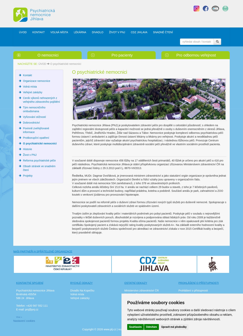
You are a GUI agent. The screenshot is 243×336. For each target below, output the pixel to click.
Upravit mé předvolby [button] (173, 326)
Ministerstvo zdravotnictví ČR (141, 290)
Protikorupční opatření (36, 137)
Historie (27, 149)
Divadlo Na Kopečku (82, 290)
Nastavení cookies (24, 320)
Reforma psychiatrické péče (39, 160)
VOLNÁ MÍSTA (59, 32)
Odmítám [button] (151, 326)
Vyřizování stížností (34, 116)
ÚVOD (23, 32)
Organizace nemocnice (36, 80)
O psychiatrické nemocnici (65, 63)
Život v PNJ (30, 154)
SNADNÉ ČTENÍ (163, 32)
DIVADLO (97, 32)
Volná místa (30, 86)
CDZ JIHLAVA (139, 32)
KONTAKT (38, 32)
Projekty (28, 175)
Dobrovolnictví (31, 122)
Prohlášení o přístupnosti (193, 290)
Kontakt (27, 75)
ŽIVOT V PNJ (117, 32)
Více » (19, 317)
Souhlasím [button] (135, 326)
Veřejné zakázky (32, 92)
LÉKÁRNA (80, 32)
